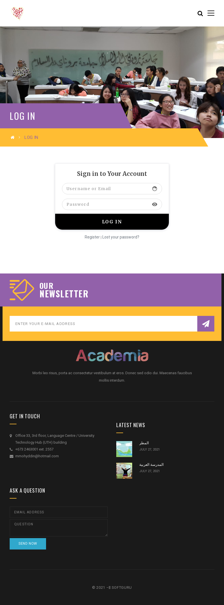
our (46, 285)
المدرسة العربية (151, 464)
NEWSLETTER (64, 293)
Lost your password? (120, 237)
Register (92, 237)
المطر (144, 443)
